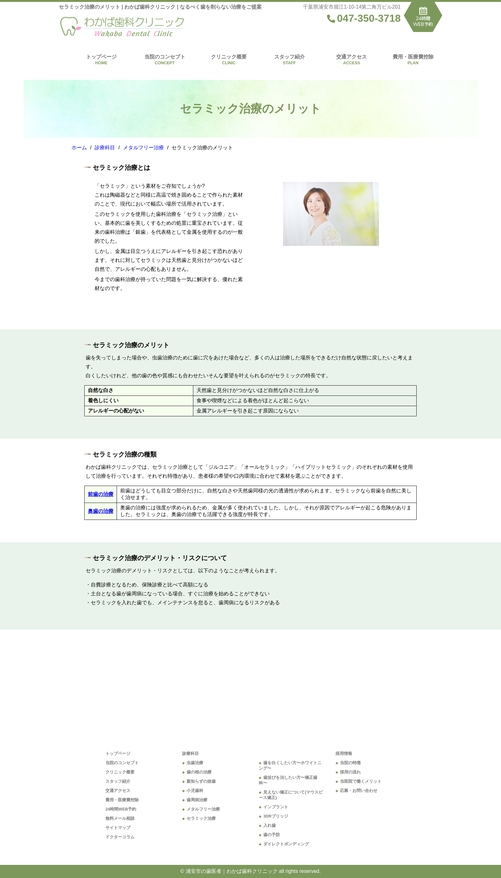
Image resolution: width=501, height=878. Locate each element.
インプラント (275, 806)
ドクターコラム (120, 837)
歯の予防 (271, 834)
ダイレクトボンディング (286, 844)
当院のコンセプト (164, 56)
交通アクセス (351, 56)
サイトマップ (117, 827)
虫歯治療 (195, 762)
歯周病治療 (197, 799)
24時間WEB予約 (120, 809)
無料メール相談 (120, 818)
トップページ (101, 56)
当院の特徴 (350, 762)
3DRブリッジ (275, 816)
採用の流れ (350, 772)
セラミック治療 (201, 818)
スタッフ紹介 (289, 56)
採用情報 (343, 753)
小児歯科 (195, 790)
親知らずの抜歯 (201, 781)
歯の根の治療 (199, 772)
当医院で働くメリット (361, 781)
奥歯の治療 (100, 511)
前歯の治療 (100, 494)
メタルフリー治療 (203, 809)
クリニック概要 (229, 56)
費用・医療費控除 (413, 56)
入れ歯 (269, 825)
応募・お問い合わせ (358, 790)
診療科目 (190, 753)
